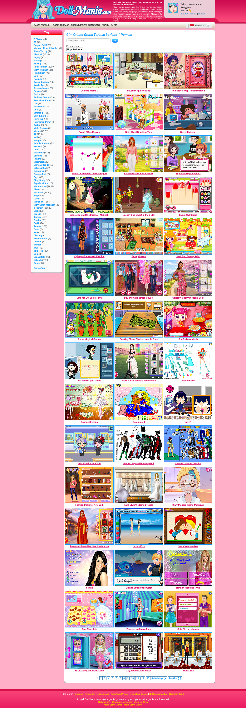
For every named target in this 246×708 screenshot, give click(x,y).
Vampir (37, 140)
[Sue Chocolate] (89, 609)
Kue (36, 232)
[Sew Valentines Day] (188, 526)
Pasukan (38, 79)
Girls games (104, 702)
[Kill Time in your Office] (89, 360)
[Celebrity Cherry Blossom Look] (188, 278)
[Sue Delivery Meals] (188, 319)
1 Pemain (38, 208)
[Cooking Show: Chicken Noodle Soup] (139, 319)
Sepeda (37, 214)
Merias (37, 131)
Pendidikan (39, 73)
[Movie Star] (188, 650)
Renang (38, 158)
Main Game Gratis (113, 704)
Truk (36, 247)
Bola (36, 76)
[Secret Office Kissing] (89, 112)
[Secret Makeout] (188, 112)
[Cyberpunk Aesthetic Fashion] (89, 236)
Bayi (36, 177)
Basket (37, 94)
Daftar (201, 13)
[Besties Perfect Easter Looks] (139, 153)
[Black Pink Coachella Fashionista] (139, 360)
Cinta (36, 149)
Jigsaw (37, 217)
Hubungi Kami (176, 694)
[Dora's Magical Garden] (89, 319)
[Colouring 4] (139, 402)
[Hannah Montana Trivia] (188, 568)
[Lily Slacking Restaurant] (139, 650)
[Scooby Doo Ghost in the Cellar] (139, 195)
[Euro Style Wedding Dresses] (139, 485)
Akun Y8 (38, 54)
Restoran (38, 119)
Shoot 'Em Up (40, 51)
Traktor (37, 244)
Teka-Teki (38, 250)
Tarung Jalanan (41, 88)
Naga (36, 195)
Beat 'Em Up (40, 115)
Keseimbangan (41, 82)
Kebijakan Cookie (139, 694)
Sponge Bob (40, 174)
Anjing (37, 57)
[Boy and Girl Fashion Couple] (139, 278)
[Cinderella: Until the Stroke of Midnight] (89, 195)
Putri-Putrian (40, 66)
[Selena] (89, 568)
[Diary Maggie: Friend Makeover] (188, 485)
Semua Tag (39, 268)
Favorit (184, 13)
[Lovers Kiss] (139, 526)
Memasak (38, 192)
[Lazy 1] (188, 402)
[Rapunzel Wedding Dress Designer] (89, 153)
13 (148, 678)
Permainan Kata (42, 100)
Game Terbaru (42, 25)
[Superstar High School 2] (188, 153)
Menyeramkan (41, 69)
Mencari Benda (41, 165)
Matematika (40, 162)
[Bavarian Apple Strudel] (139, 71)
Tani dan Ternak (42, 97)
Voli (36, 137)
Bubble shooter (42, 143)
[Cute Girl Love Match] (188, 609)
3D (35, 42)
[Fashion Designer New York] (89, 485)
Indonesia (196, 25)
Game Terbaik (61, 25)
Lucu (36, 198)
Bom (36, 254)
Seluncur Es (40, 168)
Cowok (37, 91)
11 (137, 678)
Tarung (37, 60)
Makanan (38, 201)
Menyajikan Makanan (44, 204)
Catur (36, 229)
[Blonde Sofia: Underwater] (139, 568)
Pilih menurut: (73, 46)
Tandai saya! (109, 25)
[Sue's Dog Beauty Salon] (188, 236)
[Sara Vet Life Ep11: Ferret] (89, 278)
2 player (38, 39)
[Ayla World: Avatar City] (89, 443)
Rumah (37, 226)
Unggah (79, 694)
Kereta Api (39, 85)
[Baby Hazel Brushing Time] (139, 112)
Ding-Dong (39, 180)
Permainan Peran (42, 122)
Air (35, 134)
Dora (36, 109)
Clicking (38, 235)
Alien (36, 189)
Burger (37, 263)
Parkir (37, 223)
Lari (35, 103)
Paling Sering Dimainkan (85, 25)
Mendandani (40, 186)
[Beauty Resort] (139, 236)
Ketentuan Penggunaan (97, 694)
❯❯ (175, 678)
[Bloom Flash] (188, 360)
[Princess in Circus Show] (139, 609)
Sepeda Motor (41, 183)
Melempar (39, 106)
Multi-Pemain (41, 128)
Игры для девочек (122, 702)
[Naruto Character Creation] (188, 443)
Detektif (38, 241)
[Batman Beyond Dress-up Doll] (139, 443)
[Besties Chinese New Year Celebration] (89, 526)
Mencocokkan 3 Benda (45, 48)
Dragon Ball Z (40, 45)
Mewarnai (39, 152)
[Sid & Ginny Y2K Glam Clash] (89, 650)
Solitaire (38, 155)
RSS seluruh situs (158, 694)
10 (132, 678)
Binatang (38, 112)
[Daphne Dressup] (89, 402)
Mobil (37, 211)
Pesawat (38, 146)
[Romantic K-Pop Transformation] (188, 71)
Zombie (37, 220)
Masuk (193, 13)
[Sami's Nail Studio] (188, 195)
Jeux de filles (141, 702)
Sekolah (38, 260)
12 (142, 678)
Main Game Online (133, 704)
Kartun (37, 125)
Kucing (37, 63)
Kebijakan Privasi (119, 694)
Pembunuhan (40, 238)
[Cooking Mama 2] (89, 71)
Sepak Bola (39, 257)
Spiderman (39, 171)
